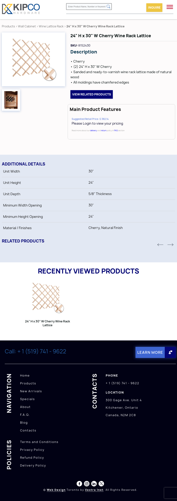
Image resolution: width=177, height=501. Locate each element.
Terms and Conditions (39, 442)
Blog (24, 423)
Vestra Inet (94, 490)
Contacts (28, 430)
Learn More (150, 352)
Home (25, 375)
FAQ (116, 130)
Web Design (56, 490)
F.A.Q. (25, 415)
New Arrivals (31, 391)
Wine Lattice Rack (51, 26)
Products (8, 26)
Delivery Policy (33, 465)
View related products (91, 94)
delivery (93, 130)
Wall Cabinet (27, 26)
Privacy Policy (32, 450)
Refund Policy (32, 458)
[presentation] (170, 492)
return (103, 130)
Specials (27, 399)
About (25, 407)
